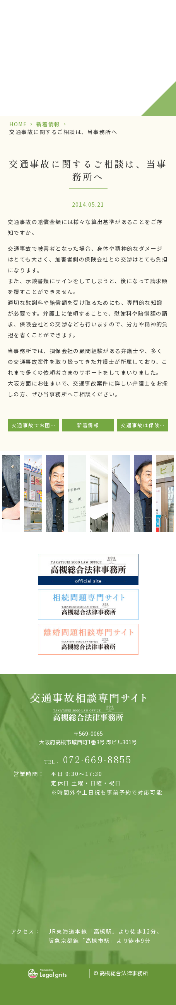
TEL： (88, 759)
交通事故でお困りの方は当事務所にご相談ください (35, 425)
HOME (18, 124)
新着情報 (48, 124)
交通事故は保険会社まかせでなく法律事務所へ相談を (144, 425)
